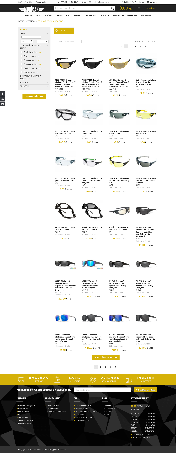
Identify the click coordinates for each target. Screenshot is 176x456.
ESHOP (133, 409)
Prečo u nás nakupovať (84, 420)
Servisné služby (53, 409)
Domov (21, 21)
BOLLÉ (57, 234)
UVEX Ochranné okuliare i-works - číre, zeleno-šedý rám (92, 182)
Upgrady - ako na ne (83, 412)
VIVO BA (140, 409)
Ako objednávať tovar (83, 409)
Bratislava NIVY (23, 412)
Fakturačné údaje (24, 426)
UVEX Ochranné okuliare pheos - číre (92, 133)
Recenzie (107, 409)
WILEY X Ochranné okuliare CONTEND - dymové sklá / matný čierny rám (144, 287)
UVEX (138, 87)
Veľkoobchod (23, 420)
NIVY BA (147, 409)
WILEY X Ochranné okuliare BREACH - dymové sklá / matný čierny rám (117, 287)
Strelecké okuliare (31, 52)
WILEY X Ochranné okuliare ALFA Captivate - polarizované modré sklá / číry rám (65, 341)
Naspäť (60, 31)
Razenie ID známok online (56, 414)
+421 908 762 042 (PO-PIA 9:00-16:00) (71, 2)
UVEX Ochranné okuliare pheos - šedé (119, 133)
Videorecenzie (109, 412)
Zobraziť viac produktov (106, 360)
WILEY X (138, 240)
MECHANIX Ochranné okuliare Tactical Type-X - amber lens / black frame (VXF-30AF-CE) (65, 83)
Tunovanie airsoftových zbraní (87, 414)
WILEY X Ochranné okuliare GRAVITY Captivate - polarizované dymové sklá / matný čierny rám (65, 288)
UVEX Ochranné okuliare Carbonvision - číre (65, 133)
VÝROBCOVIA (146, 15)
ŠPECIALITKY (132, 15)
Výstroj (31, 21)
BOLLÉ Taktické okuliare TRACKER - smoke (92, 230)
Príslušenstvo (29, 72)
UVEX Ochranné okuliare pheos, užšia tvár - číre (65, 181)
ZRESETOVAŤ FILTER (34, 96)
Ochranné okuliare (31, 64)
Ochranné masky (30, 60)
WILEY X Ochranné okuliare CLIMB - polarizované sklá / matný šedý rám (90, 287)
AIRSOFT (28, 15)
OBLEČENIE (48, 15)
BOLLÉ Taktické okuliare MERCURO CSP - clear (119, 230)
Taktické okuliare (30, 56)
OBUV (38, 15)
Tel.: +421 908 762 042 (141, 437)
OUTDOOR (105, 15)
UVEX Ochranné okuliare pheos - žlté (146, 133)
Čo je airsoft (80, 417)
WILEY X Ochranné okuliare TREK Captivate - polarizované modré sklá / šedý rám (119, 341)
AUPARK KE (135, 412)
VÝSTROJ (77, 15)
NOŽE (68, 15)
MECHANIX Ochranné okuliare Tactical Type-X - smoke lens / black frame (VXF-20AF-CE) (92, 83)
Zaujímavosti (108, 414)
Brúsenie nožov (53, 412)
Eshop (20, 417)
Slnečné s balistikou (31, 68)
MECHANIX (59, 89)
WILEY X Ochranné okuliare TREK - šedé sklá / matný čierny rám (145, 340)
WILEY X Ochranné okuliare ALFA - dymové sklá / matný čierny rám (92, 340)
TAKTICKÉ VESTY (91, 15)
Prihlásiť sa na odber (145, 393)
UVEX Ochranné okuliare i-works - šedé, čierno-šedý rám (146, 182)
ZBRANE (59, 15)
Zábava (107, 417)
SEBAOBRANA (118, 15)
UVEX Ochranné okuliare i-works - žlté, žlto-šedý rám (119, 182)
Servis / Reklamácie (25, 423)
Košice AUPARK (24, 414)
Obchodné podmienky (37, 2)
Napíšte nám (23, 2)
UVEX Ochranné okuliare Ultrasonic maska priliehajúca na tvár (146, 82)
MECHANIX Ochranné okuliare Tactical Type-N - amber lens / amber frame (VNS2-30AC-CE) (119, 83)
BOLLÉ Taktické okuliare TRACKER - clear (65, 230)
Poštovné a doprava (83, 423)
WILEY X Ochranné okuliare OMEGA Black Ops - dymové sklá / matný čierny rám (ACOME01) (145, 233)
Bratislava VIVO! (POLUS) (27, 409)
